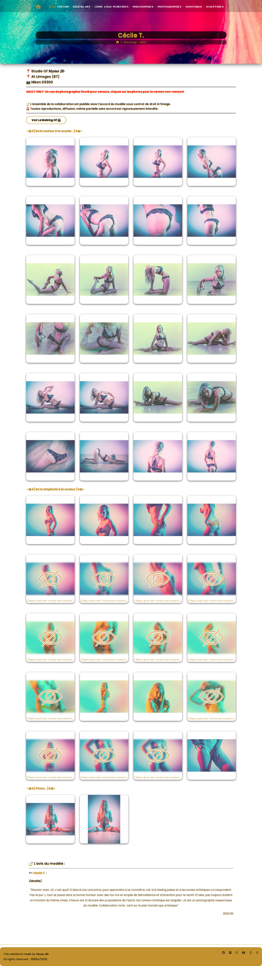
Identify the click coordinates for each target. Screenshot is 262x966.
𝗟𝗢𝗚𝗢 (108, 6)
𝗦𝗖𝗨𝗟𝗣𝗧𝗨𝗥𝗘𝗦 (215, 6)
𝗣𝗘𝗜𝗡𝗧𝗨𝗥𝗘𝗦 (121, 6)
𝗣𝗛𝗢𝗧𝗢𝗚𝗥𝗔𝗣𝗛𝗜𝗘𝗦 (169, 6)
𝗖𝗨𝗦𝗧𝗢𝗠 (63, 6)
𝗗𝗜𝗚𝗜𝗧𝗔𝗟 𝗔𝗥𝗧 (81, 6)
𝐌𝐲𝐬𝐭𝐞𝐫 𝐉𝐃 (42, 954)
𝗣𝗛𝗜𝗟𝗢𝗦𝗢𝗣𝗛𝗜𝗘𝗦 (143, 6)
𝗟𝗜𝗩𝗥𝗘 (99, 6)
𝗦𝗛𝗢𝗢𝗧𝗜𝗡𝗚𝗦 (193, 6)
